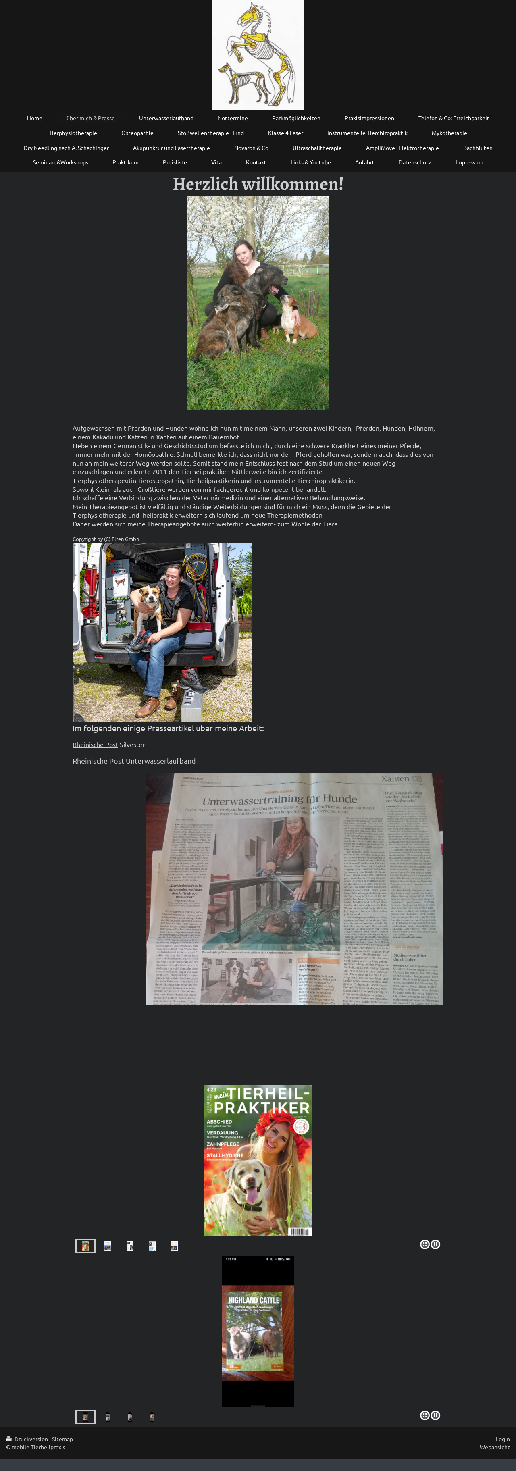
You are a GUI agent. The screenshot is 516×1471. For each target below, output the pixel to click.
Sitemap (62, 1438)
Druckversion (27, 1438)
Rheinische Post (95, 744)
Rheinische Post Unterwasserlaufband (134, 760)
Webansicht (495, 1446)
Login (503, 1438)
